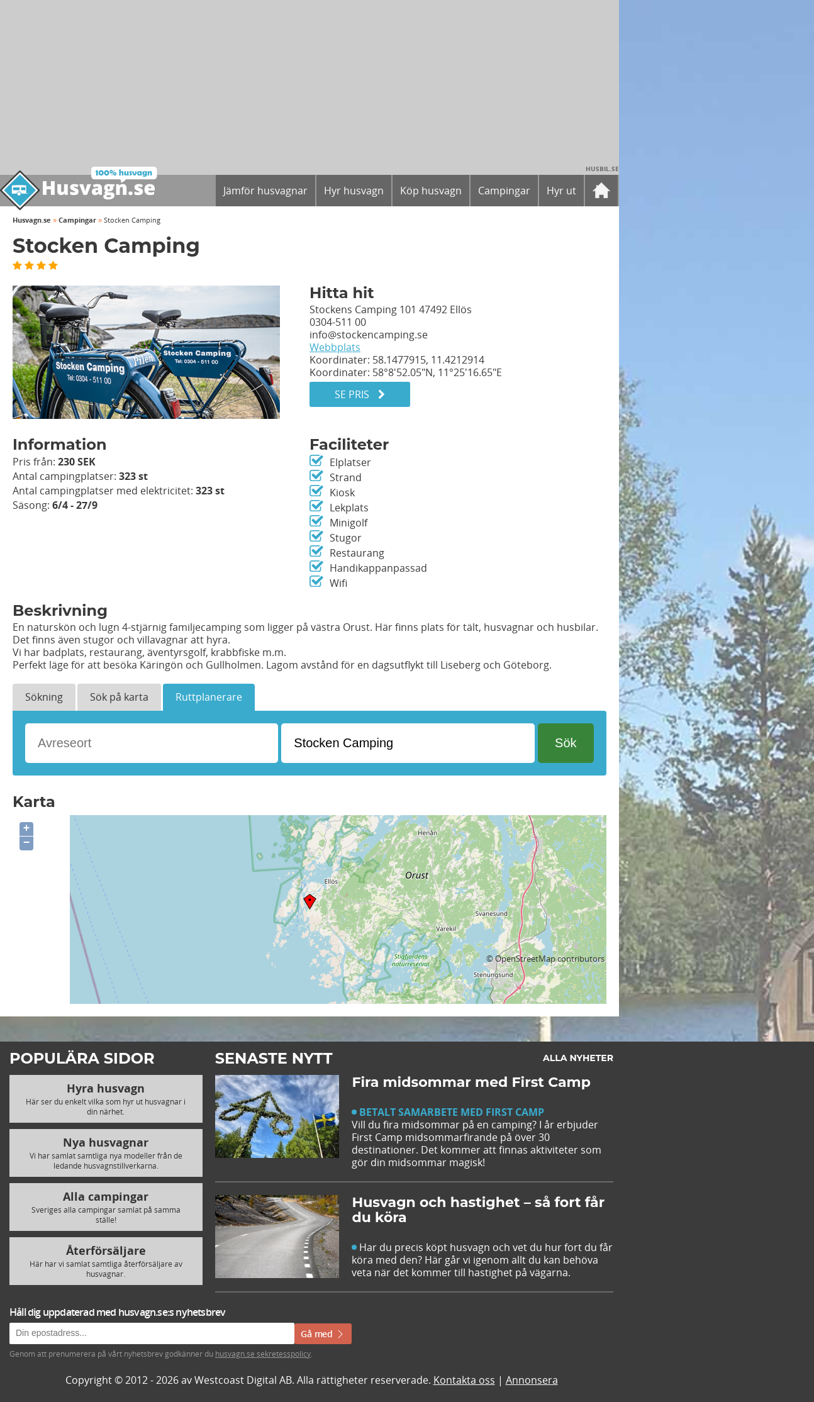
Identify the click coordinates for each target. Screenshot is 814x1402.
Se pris (360, 394)
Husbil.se (602, 168)
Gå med (323, 1334)
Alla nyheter (578, 1058)
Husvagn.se (32, 220)
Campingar (77, 220)
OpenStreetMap (525, 958)
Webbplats (334, 347)
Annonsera (532, 1380)
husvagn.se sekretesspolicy (263, 1354)
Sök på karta (119, 697)
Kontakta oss (464, 1380)
